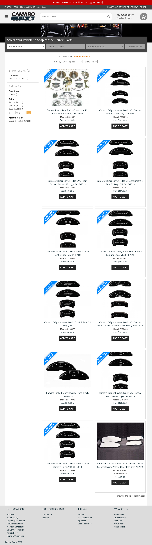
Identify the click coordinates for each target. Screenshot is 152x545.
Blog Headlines (85, 524)
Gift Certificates (85, 518)
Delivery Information (15, 530)
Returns (45, 518)
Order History (119, 518)
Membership (119, 527)
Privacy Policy (12, 533)
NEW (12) (14, 94)
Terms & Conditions (15, 536)
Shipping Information (16, 521)
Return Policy (12, 518)
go (28, 112)
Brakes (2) (13, 75)
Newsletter (118, 524)
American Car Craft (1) (18, 78)
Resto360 (11, 514)
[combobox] (26, 46)
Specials (82, 521)
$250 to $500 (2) (16, 105)
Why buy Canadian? (15, 527)
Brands (81, 514)
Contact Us (26, 7)
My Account (119, 514)
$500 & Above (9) (16, 109)
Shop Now (135, 46)
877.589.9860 (11, 7)
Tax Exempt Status (15, 524)
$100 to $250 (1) (16, 102)
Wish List (118, 521)
